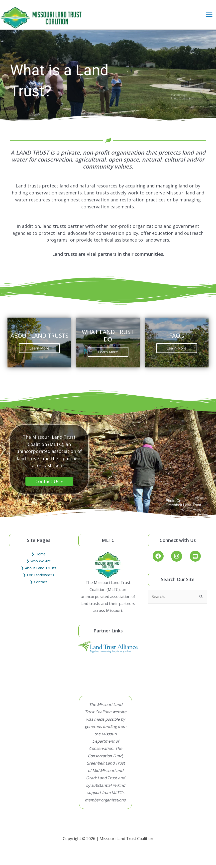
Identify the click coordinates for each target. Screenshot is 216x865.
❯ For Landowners (38, 579)
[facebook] (161, 560)
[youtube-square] (196, 560)
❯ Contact (38, 586)
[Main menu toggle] (209, 16)
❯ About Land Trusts (38, 572)
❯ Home (38, 558)
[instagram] (180, 560)
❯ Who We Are (38, 565)
